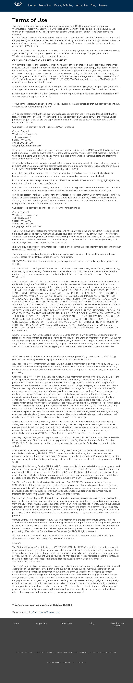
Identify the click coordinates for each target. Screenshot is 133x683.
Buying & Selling (63, 5)
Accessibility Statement (72, 652)
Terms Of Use (24, 652)
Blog (93, 5)
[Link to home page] (18, 6)
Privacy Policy (45, 652)
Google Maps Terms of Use (46, 612)
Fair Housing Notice (103, 652)
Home (32, 5)
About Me (82, 5)
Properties (45, 5)
